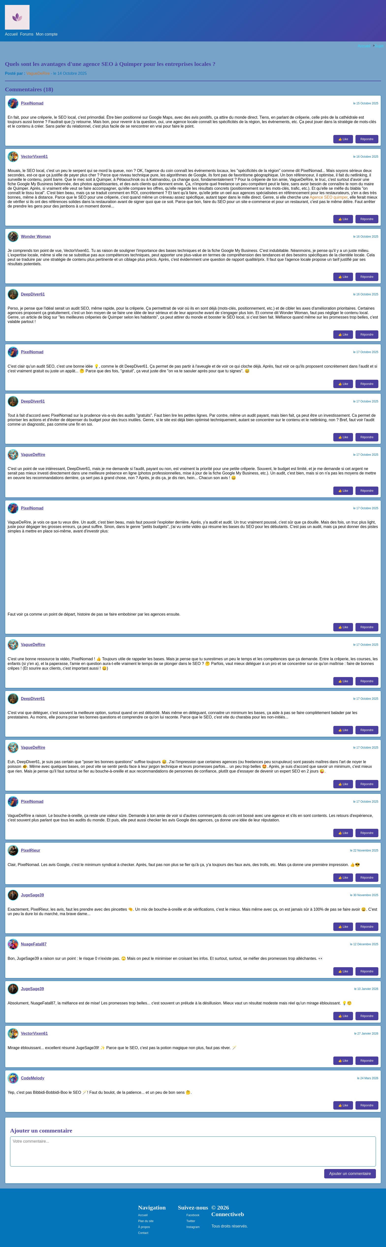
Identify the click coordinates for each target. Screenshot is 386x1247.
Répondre (366, 139)
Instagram (192, 1227)
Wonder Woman (36, 236)
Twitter (190, 1221)
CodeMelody (32, 1078)
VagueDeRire (38, 73)
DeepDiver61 (33, 294)
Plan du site (146, 1221)
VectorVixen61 (34, 156)
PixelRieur (30, 850)
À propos (144, 1227)
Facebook (192, 1215)
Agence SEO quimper (329, 197)
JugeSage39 (32, 895)
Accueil (11, 34)
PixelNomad (32, 103)
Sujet (379, 46)
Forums (26, 34)
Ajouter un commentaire (350, 1173)
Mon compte (47, 34)
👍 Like (343, 139)
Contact (143, 1233)
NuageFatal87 (34, 944)
